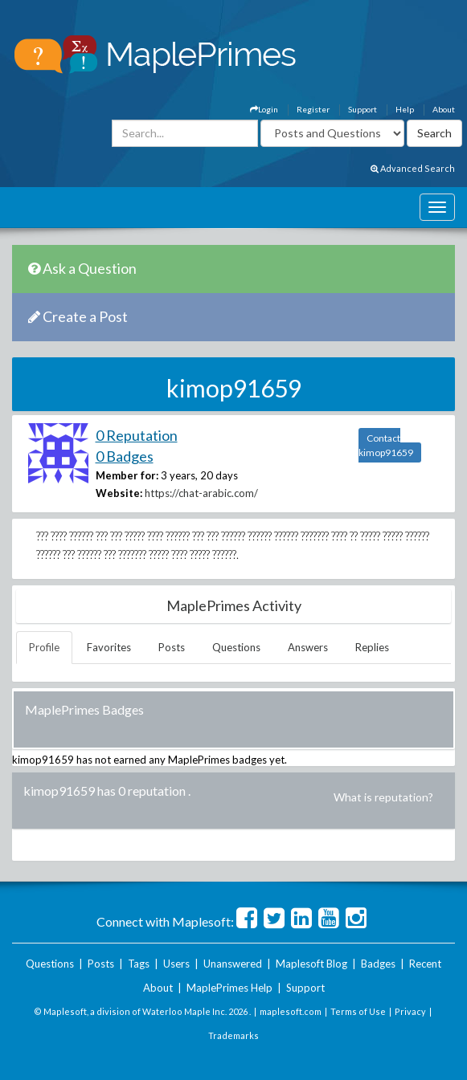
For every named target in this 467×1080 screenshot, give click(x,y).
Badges (378, 963)
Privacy (410, 1011)
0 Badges (125, 456)
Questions (236, 647)
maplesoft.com (291, 1011)
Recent (425, 963)
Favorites (109, 647)
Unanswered (232, 963)
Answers (308, 647)
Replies (372, 647)
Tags (139, 963)
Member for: (127, 475)
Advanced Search (413, 168)
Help (404, 109)
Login (264, 109)
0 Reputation (137, 435)
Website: (119, 493)
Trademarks (233, 1035)
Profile (44, 647)
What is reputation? (383, 797)
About (443, 109)
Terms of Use (358, 1011)
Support (362, 109)
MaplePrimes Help (229, 987)
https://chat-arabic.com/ (201, 493)
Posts (171, 647)
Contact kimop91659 (385, 445)
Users (176, 963)
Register (313, 109)
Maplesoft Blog (311, 963)
